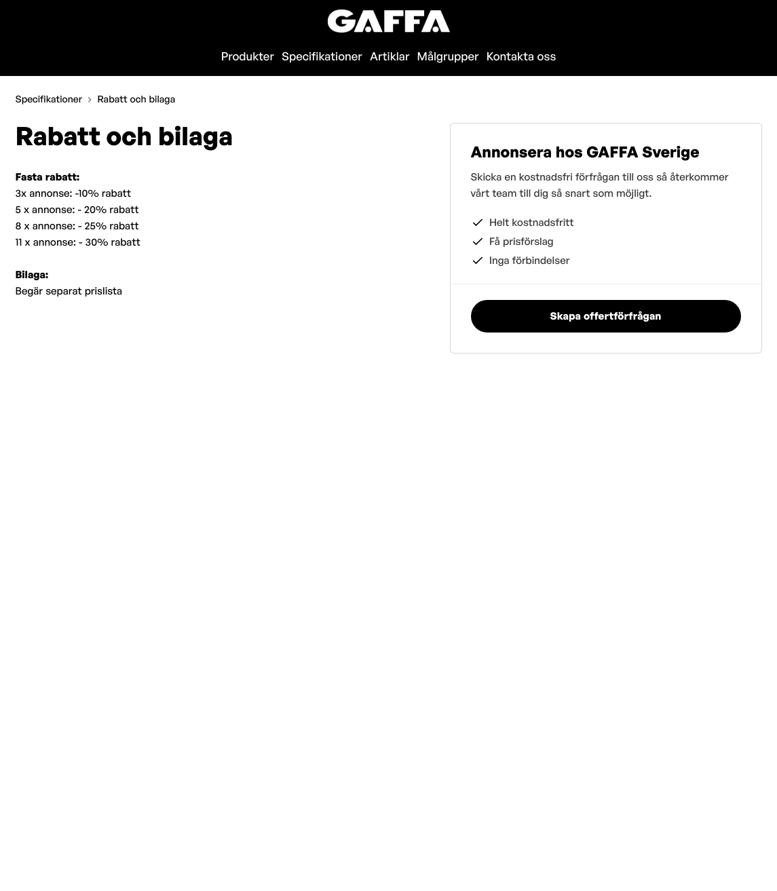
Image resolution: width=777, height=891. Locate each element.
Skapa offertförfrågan (690, 20)
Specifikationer (322, 57)
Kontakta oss (521, 57)
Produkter (247, 57)
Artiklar (389, 57)
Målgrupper (448, 57)
